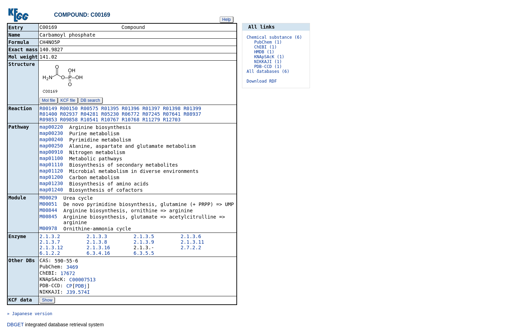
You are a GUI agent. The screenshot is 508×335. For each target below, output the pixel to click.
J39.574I (78, 293)
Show (47, 300)
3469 (72, 268)
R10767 (110, 120)
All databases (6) (268, 71)
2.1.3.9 (144, 242)
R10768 (130, 120)
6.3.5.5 (144, 254)
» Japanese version (29, 314)
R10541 (89, 120)
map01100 (51, 159)
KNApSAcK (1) (269, 56)
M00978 (48, 229)
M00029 (48, 198)
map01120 (51, 171)
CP (69, 286)
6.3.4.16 (98, 254)
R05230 (110, 114)
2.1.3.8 (96, 242)
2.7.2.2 (191, 248)
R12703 (172, 120)
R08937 (192, 114)
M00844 (48, 211)
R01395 (110, 109)
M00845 (48, 217)
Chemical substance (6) (274, 37)
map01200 (51, 178)
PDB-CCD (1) (268, 66)
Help (226, 19)
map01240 (51, 190)
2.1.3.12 (51, 248)
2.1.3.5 (144, 237)
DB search (90, 101)
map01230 (51, 184)
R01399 (192, 109)
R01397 (151, 109)
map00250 (51, 146)
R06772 (130, 114)
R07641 (172, 114)
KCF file (67, 101)
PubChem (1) (268, 42)
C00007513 (82, 280)
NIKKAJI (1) (268, 61)
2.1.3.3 (96, 237)
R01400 (48, 114)
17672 (67, 274)
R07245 (151, 114)
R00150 (69, 109)
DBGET (15, 325)
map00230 (51, 134)
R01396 (130, 109)
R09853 (48, 120)
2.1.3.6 (191, 237)
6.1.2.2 (49, 254)
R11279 (151, 120)
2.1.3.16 (98, 248)
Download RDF (262, 81)
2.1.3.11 (192, 242)
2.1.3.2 (49, 237)
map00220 (51, 127)
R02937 (69, 114)
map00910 (51, 152)
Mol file (48, 101)
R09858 (69, 120)
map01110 (51, 165)
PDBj (81, 286)
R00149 (48, 109)
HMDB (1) (264, 52)
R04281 (89, 114)
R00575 (89, 109)
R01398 (172, 109)
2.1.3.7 (49, 242)
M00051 (48, 204)
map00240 (51, 140)
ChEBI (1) (265, 47)
